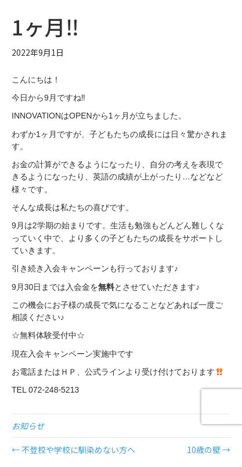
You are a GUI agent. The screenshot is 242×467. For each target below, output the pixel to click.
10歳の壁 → (208, 449)
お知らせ (28, 426)
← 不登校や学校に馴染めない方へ (73, 449)
